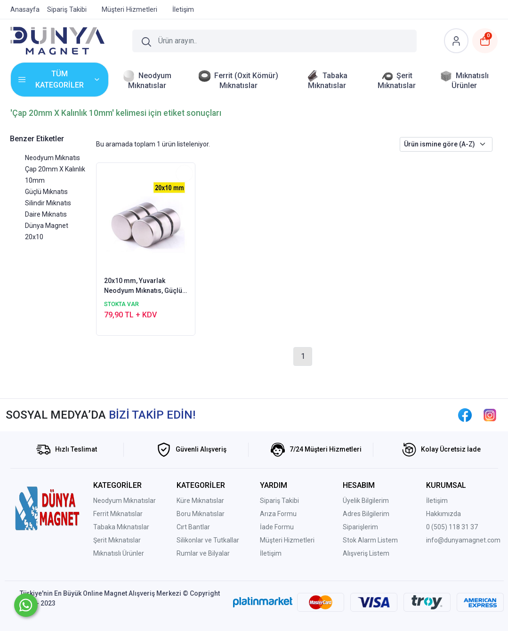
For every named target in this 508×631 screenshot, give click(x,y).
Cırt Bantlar (193, 527)
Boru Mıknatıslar (201, 514)
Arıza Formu (278, 514)
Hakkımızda (443, 514)
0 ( (430, 527)
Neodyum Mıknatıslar (124, 500)
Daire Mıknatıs (46, 214)
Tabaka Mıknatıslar (121, 527)
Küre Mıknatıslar (200, 500)
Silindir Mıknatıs (48, 203)
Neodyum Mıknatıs (52, 158)
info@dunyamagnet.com (463, 540)
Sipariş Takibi (279, 500)
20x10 (34, 237)
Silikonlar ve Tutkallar (208, 540)
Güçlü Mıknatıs (46, 191)
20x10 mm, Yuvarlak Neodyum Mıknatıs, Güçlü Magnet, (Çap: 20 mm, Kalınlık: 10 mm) (143, 286)
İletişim (271, 553)
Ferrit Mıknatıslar (118, 514)
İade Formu (277, 527)
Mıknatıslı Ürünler (118, 553)
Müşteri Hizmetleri (287, 540)
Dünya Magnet (46, 225)
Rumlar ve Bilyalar (203, 553)
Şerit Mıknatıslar (117, 540)
